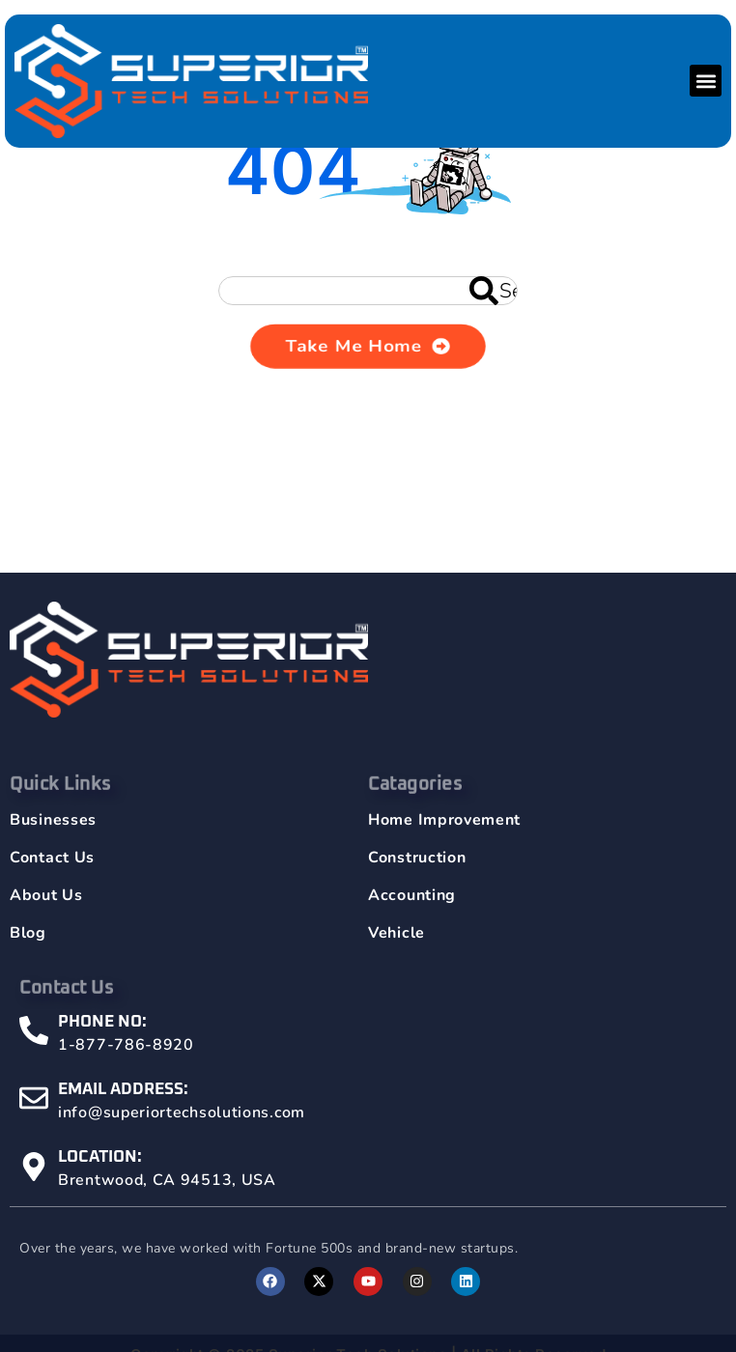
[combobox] (368, 290)
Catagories (415, 803)
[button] (706, 81)
